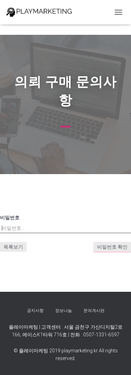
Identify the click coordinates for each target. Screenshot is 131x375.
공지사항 (35, 310)
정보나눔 (63, 310)
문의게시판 (93, 310)
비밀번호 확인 (112, 247)
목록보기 (13, 247)
